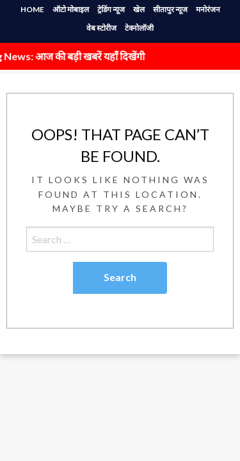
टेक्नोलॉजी (139, 28)
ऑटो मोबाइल (70, 9)
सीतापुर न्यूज (170, 9)
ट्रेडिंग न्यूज (111, 9)
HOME (32, 9)
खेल (139, 9)
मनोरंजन (208, 9)
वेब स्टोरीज (101, 28)
